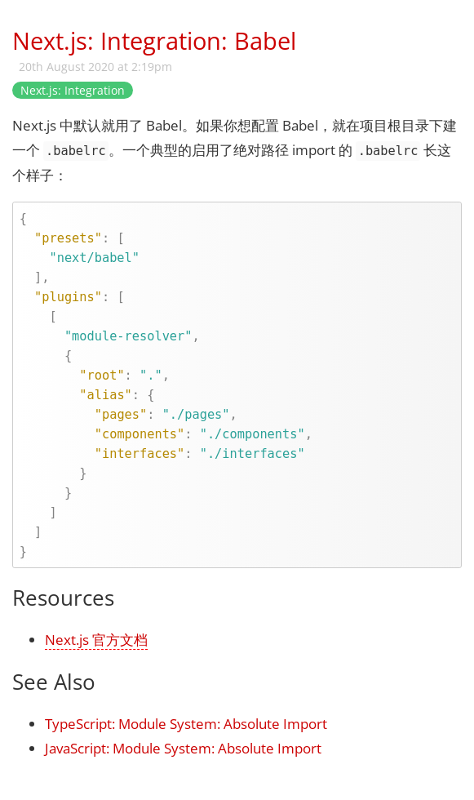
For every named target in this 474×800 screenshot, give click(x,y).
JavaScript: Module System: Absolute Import (183, 748)
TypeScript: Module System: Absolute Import (186, 723)
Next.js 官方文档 (96, 639)
